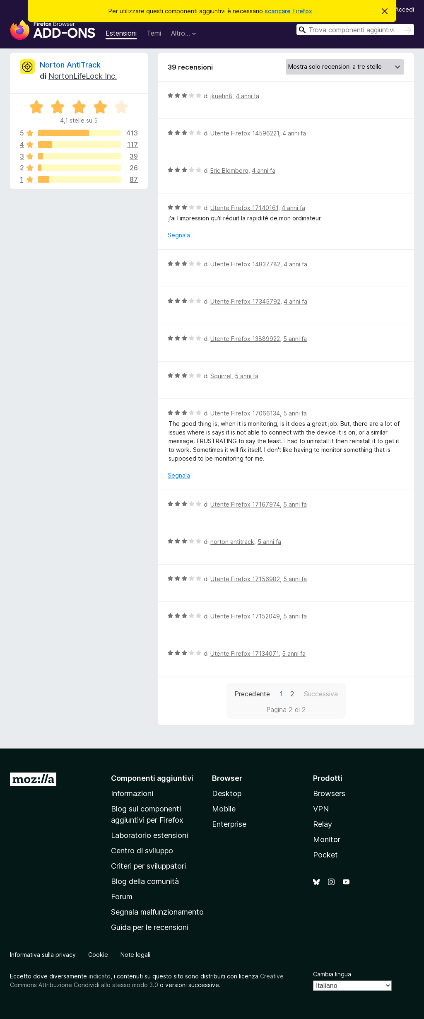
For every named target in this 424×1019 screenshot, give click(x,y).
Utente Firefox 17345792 (245, 301)
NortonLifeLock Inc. (82, 76)
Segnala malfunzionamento (157, 912)
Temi (154, 33)
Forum (121, 896)
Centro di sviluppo (142, 850)
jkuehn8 (221, 95)
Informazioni (132, 793)
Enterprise (229, 824)
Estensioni (121, 33)
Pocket (325, 854)
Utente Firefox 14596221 (244, 133)
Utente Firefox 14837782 (245, 264)
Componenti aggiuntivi (152, 778)
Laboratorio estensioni (149, 835)
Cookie (98, 954)
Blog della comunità (145, 881)
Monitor (326, 839)
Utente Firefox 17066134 (245, 413)
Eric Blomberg (229, 170)
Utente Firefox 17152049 (245, 616)
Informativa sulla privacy (43, 954)
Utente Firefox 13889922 (245, 338)
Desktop (226, 793)
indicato (100, 976)
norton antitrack (232, 541)
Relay (322, 824)
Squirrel (220, 375)
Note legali (135, 954)
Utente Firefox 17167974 (245, 504)
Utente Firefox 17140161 (244, 207)
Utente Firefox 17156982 (245, 578)
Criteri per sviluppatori (148, 866)
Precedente (252, 694)
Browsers (329, 793)
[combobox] (355, 29)
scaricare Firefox (288, 10)
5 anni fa (295, 338)
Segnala (179, 235)
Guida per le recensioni (149, 927)
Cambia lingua (332, 974)
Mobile (224, 808)
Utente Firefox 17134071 (244, 653)
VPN (321, 808)
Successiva (321, 694)
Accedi (404, 9)
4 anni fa (247, 95)
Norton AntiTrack (70, 64)
